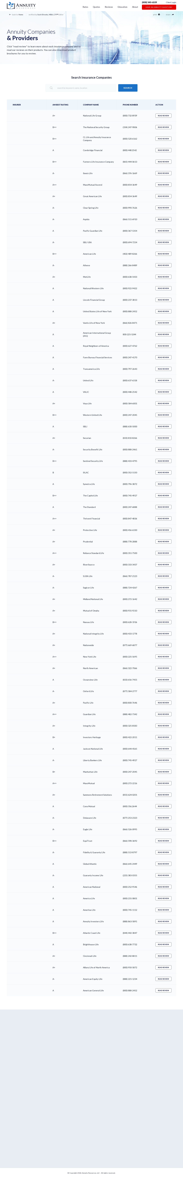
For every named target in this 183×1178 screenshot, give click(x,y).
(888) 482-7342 (130, 714)
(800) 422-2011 (130, 737)
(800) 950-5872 (130, 967)
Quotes (96, 7)
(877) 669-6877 (130, 645)
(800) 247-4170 (130, 357)
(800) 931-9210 (130, 610)
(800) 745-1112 (130, 910)
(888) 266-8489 (130, 265)
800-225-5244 (129, 334)
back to (16, 14)
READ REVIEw (163, 116)
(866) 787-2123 (130, 576)
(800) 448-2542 (130, 392)
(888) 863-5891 (130, 921)
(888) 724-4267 (130, 587)
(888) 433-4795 (130, 461)
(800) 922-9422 (130, 288)
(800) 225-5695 (130, 656)
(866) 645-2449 (130, 864)
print (156, 14)
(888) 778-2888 (130, 541)
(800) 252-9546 (130, 887)
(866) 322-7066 (130, 668)
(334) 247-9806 (130, 127)
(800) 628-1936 (130, 622)
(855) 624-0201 (130, 795)
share (170, 14)
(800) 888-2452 (130, 311)
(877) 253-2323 (130, 818)
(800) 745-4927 (130, 495)
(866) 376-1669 (130, 173)
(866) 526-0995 (130, 829)
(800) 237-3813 (130, 300)
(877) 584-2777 (130, 691)
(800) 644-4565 (130, 748)
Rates (85, 7)
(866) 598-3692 (130, 841)
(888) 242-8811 (130, 956)
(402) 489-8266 (130, 254)
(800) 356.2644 (130, 806)
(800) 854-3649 (130, 184)
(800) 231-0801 (130, 898)
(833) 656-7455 (130, 679)
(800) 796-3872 (130, 484)
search (127, 88)
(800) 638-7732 (130, 944)
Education (122, 7)
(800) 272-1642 (130, 599)
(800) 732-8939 (130, 115)
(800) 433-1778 (130, 633)
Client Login (171, 2)
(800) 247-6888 (130, 507)
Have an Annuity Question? (159, 7)
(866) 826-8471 (130, 323)
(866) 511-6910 (130, 219)
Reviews (109, 7)
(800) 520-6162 (130, 138)
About (135, 7)
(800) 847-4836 (130, 518)
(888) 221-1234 (130, 979)
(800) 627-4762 (130, 346)
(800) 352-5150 (130, 472)
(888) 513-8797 (130, 852)
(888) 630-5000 (130, 426)
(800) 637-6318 (130, 380)
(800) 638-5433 (130, 277)
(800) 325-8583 (130, 725)
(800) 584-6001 (130, 403)
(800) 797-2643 (130, 369)
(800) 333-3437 (130, 564)
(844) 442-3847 (130, 933)
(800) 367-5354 (130, 231)
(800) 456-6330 (130, 530)
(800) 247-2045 (130, 415)
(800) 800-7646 (130, 702)
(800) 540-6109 (149, 2)
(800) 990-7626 (130, 207)
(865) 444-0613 (130, 161)
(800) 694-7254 (130, 242)
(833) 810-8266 (130, 438)
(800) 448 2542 (130, 150)
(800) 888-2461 (130, 449)
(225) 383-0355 (130, 875)
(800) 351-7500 (130, 553)
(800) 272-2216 (130, 783)
